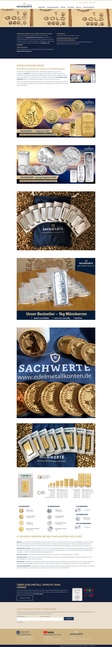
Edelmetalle (41, 7)
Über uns (78, 7)
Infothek (62, 7)
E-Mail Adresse (21, 616)
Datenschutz (92, 646)
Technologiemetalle (52, 7)
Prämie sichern (25, 598)
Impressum (85, 646)
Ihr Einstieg (70, 7)
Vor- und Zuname (45, 616)
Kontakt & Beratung (88, 7)
